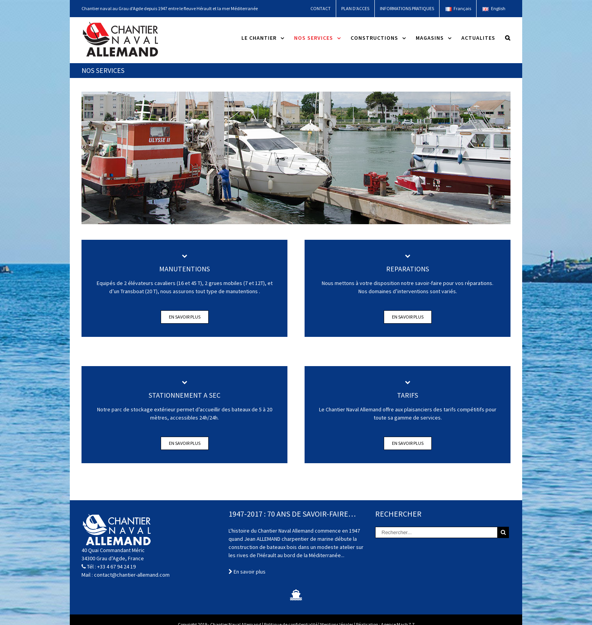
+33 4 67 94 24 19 (116, 566)
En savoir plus (184, 317)
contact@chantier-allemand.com (132, 574)
